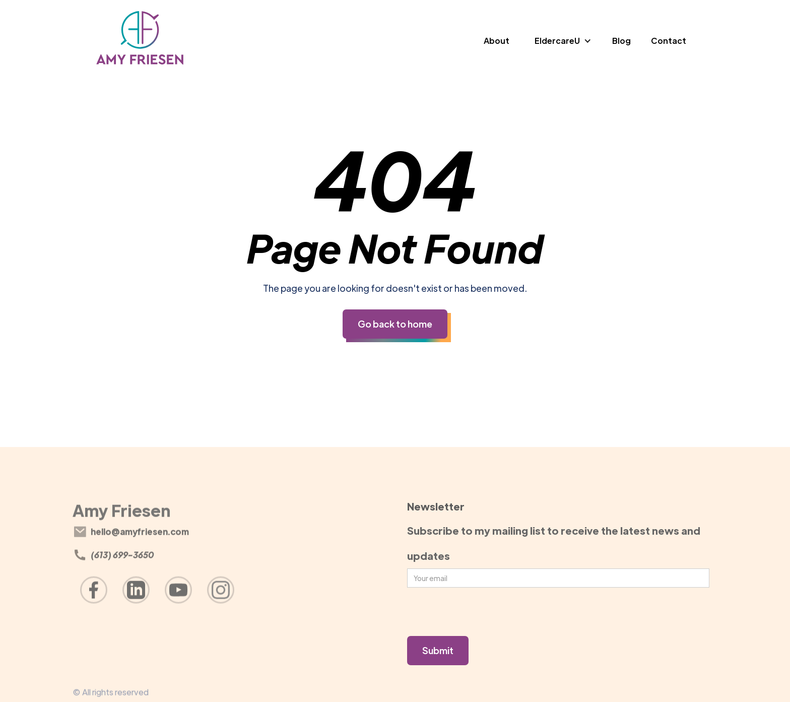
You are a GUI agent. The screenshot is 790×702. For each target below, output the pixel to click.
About (496, 40)
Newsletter (436, 506)
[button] (563, 41)
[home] (140, 41)
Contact (668, 40)
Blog (621, 40)
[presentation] (483, 612)
